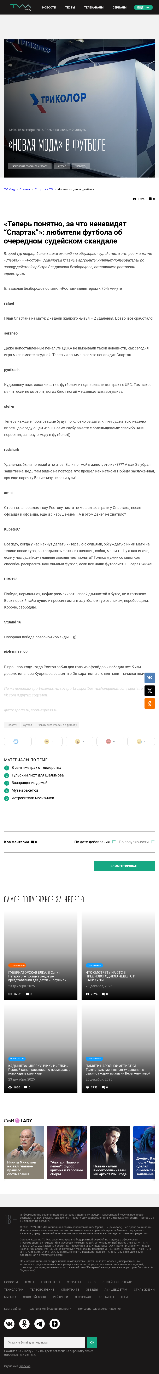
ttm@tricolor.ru (54, 1254)
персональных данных (19, 1354)
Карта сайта (12, 1308)
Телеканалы (50, 1282)
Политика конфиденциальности (49, 1308)
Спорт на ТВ (70, 1289)
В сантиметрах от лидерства (36, 767)
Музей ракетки (25, 790)
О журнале (83, 1297)
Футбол (62, 166)
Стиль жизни (144, 1289)
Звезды (92, 1289)
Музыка (10, 1297)
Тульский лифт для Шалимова (38, 775)
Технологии (13, 1289)
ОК (92, 1342)
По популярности (134, 842)
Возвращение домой (29, 782)
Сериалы (74, 1282)
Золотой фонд (34, 1297)
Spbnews (24, 1366)
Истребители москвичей (33, 798)
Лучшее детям (116, 1289)
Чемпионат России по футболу (29, 166)
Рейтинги (60, 1297)
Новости (81, 166)
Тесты (29, 1282)
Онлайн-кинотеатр (117, 1282)
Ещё (140, 7)
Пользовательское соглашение (99, 1308)
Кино (92, 1282)
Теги (124, 1297)
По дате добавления (92, 842)
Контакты (106, 1297)
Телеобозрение (42, 1289)
